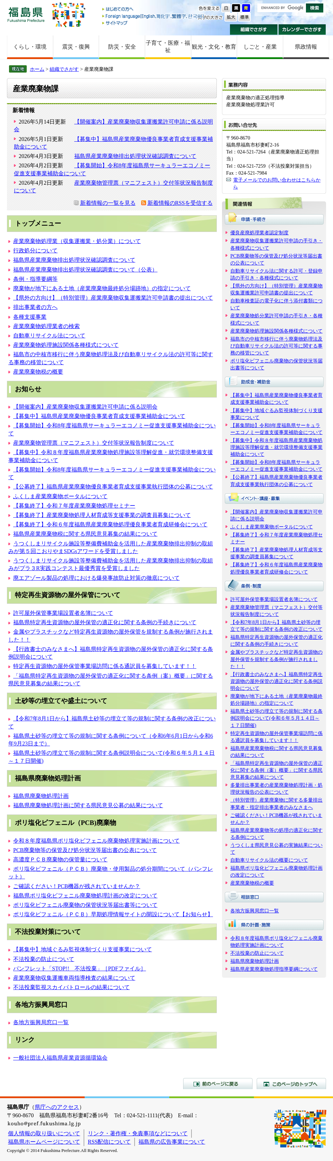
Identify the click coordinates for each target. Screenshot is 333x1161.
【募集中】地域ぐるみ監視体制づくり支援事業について (82, 949)
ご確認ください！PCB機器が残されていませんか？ (76, 886)
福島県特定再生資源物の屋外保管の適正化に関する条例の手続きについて (104, 622)
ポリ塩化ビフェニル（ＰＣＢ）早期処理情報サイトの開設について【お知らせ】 (113, 914)
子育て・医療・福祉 (168, 46)
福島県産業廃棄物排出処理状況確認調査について (135, 156)
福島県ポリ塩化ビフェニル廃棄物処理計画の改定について (85, 896)
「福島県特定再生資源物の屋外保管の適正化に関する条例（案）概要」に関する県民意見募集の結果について (276, 770)
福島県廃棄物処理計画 (41, 796)
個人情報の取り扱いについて (44, 1133)
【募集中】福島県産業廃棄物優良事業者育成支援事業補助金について (99, 416)
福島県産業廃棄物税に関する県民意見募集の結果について (85, 534)
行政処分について (35, 250)
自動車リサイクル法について (49, 336)
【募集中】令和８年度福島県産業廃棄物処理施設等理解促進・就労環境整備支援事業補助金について (276, 447)
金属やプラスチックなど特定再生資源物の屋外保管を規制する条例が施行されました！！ (276, 659)
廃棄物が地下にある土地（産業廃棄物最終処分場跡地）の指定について (102, 288)
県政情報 (306, 47)
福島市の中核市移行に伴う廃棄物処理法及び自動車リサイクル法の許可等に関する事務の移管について (276, 346)
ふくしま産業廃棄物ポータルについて (60, 496)
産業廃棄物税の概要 (38, 372)
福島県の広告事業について (171, 1142)
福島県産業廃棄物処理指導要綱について (274, 969)
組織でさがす (254, 29)
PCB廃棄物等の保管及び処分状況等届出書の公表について (85, 850)
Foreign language (154, 16)
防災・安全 (122, 47)
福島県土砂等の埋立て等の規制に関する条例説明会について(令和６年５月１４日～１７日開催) (276, 718)
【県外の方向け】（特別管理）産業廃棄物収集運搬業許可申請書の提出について (113, 298)
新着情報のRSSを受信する (180, 203)
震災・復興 (76, 47)
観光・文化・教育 (214, 47)
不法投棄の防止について (43, 959)
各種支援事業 (29, 317)
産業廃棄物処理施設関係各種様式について (66, 345)
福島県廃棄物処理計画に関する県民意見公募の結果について (88, 805)
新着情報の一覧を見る (108, 203)
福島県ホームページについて (44, 1142)
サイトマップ (154, 22)
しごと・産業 (260, 47)
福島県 (26, 14)
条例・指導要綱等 (35, 279)
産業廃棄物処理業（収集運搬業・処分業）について (77, 241)
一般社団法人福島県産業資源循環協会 (60, 1058)
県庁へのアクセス (57, 1107)
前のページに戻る (218, 1083)
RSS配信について (109, 1142)
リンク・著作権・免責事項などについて (138, 1133)
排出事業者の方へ (35, 307)
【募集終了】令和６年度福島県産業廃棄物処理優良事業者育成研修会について (110, 524)
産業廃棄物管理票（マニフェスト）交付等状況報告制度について (93, 443)
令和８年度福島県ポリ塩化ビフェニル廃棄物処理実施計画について (96, 841)
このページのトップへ (291, 1083)
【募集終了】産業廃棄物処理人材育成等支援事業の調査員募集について (102, 515)
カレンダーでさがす (302, 29)
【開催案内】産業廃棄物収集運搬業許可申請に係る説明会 (85, 407)
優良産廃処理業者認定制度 (259, 232)
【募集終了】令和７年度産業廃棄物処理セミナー (74, 506)
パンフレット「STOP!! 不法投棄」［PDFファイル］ (79, 968)
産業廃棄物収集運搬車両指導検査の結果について (74, 978)
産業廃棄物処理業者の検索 (46, 326)
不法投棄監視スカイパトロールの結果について (71, 987)
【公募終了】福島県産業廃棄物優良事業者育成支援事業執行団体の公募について (113, 487)
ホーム (37, 69)
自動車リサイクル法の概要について (269, 860)
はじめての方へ (154, 9)
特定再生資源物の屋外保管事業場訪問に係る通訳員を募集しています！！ (104, 666)
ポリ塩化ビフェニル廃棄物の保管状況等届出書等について (85, 905)
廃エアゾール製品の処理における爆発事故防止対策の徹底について (96, 578)
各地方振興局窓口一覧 (41, 1022)
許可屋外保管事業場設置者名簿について (63, 613)
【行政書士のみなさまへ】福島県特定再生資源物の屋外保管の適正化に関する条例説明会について (276, 681)
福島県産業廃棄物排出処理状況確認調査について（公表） (85, 270)
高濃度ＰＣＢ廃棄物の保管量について (60, 859)
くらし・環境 (29, 47)
